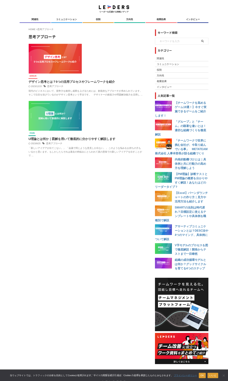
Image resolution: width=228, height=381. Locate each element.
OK (202, 375)
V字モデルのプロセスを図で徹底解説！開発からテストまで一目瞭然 (191, 232)
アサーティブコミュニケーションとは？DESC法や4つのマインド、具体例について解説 (191, 218)
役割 (98, 19)
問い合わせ (142, 357)
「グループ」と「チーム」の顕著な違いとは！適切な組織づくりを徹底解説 (191, 121)
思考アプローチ (110, 61)
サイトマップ (126, 357)
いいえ (212, 375)
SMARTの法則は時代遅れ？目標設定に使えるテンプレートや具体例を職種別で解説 (191, 203)
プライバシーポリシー (91, 357)
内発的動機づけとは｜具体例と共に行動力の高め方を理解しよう (191, 155)
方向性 (129, 19)
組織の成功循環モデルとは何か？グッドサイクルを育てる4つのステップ (191, 247)
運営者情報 (111, 357)
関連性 (35, 19)
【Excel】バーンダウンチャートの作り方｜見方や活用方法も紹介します (191, 188)
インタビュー (193, 19)
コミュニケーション (66, 19)
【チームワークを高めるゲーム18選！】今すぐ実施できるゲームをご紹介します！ (191, 107)
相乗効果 (161, 19)
